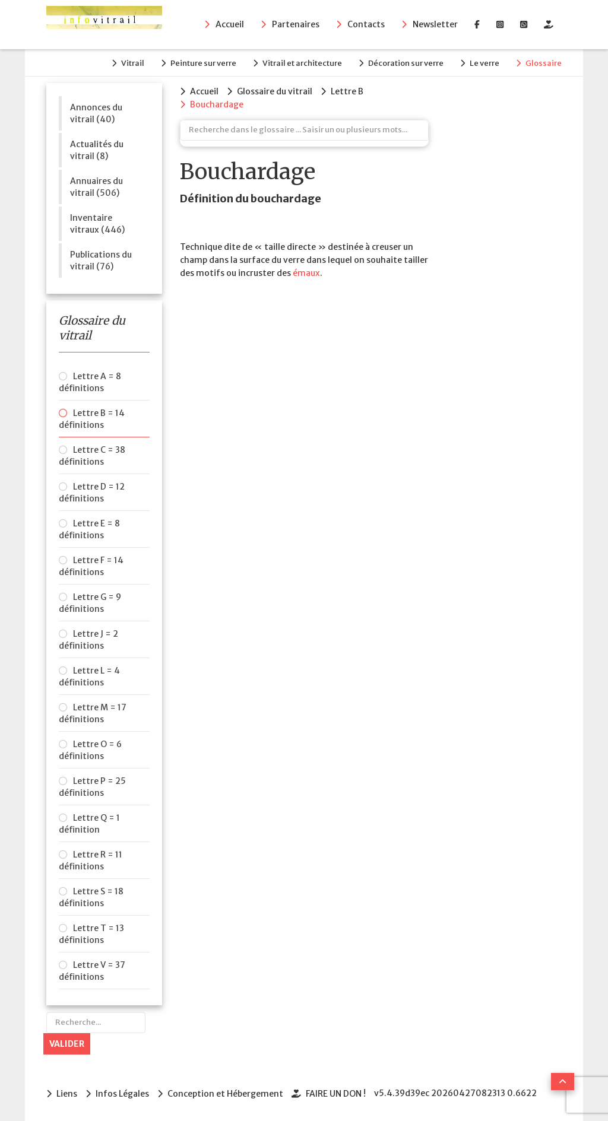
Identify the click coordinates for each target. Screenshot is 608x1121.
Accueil (230, 24)
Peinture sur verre (203, 63)
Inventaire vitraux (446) (97, 223)
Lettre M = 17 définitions (92, 713)
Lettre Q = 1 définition (89, 823)
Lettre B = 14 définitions (92, 419)
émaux (306, 273)
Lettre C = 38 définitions (92, 455)
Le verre (484, 63)
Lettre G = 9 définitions (90, 603)
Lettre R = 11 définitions (90, 860)
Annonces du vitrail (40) (96, 113)
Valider (66, 1044)
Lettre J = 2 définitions (88, 639)
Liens (66, 1093)
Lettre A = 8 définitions (90, 382)
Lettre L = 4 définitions (89, 676)
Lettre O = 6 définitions (90, 750)
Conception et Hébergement (225, 1093)
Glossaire (543, 63)
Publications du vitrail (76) (101, 260)
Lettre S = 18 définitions (91, 897)
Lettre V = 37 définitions (92, 971)
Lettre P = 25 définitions (92, 787)
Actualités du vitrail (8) (97, 150)
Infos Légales (122, 1093)
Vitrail (132, 63)
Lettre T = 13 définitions (91, 934)
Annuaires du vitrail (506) (96, 187)
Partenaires (295, 24)
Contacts (366, 24)
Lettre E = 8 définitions (89, 529)
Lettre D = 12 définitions (92, 492)
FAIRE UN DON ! (336, 1093)
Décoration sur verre (406, 63)
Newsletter (435, 24)
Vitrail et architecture (302, 63)
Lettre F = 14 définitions (91, 566)
